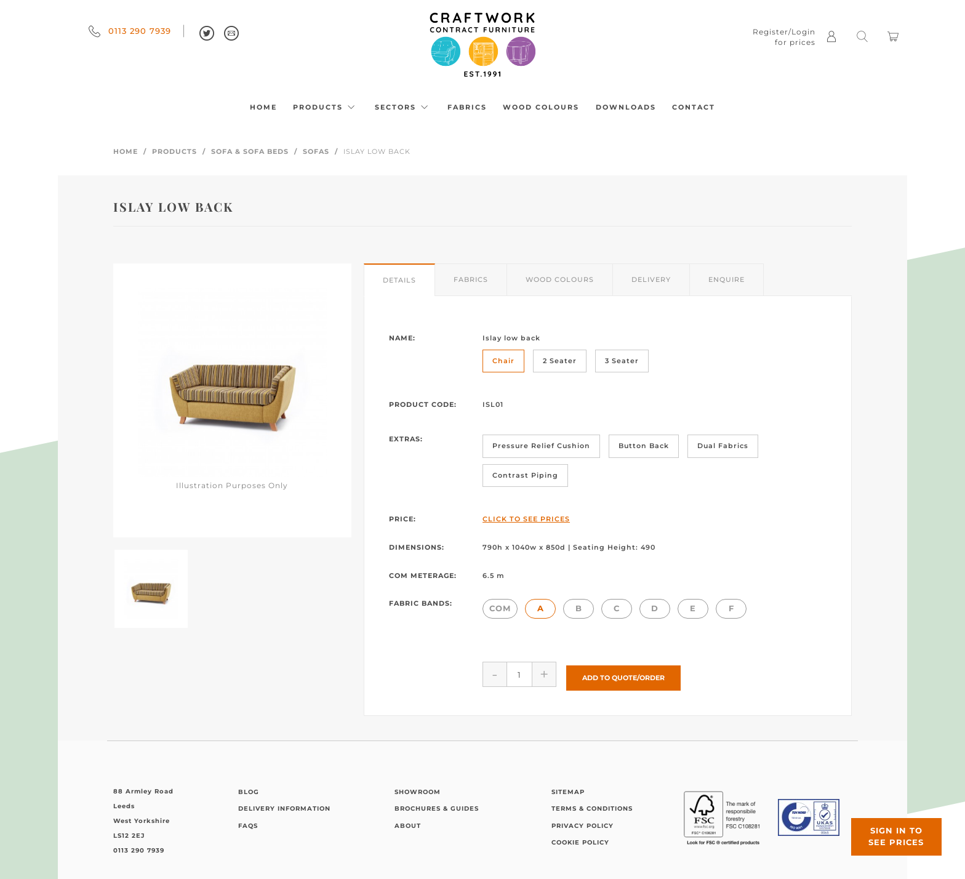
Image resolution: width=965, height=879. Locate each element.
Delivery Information (284, 805)
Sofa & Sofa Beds (250, 151)
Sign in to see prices (891, 831)
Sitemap (568, 788)
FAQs (248, 822)
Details (399, 280)
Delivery (651, 279)
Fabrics (467, 107)
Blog (248, 788)
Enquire (726, 279)
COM (500, 608)
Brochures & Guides (436, 805)
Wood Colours (541, 107)
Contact (693, 107)
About (407, 822)
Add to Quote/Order (623, 674)
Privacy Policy (582, 822)
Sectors (403, 107)
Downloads (626, 107)
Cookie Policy (580, 839)
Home (263, 107)
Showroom (417, 788)
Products (325, 107)
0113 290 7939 (130, 31)
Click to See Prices (526, 519)
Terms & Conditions (592, 805)
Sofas (316, 151)
